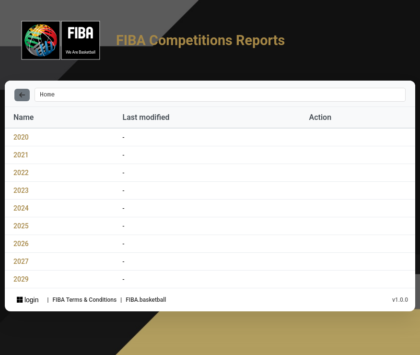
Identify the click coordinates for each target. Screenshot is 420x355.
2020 (21, 138)
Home (47, 95)
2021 (21, 156)
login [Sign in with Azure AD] (27, 301)
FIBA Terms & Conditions (84, 301)
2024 (21, 209)
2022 (21, 174)
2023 (21, 192)
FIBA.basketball (146, 301)
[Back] (22, 95)
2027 (21, 263)
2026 (21, 245)
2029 (21, 280)
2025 (21, 227)
